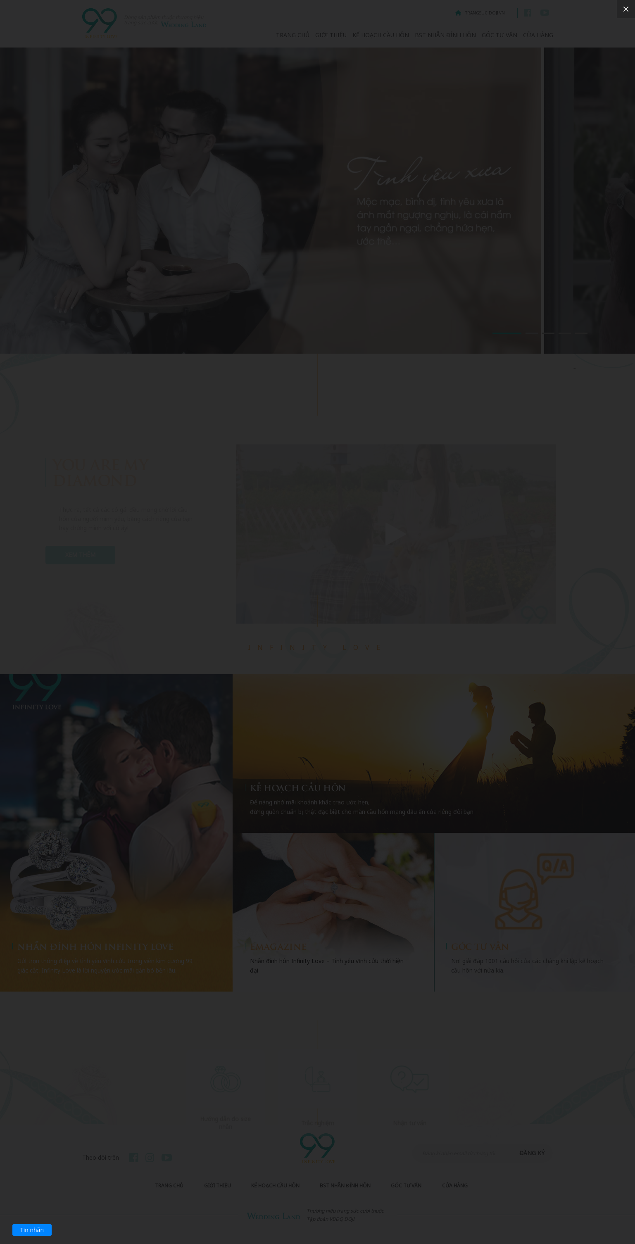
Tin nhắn (32, 1230)
